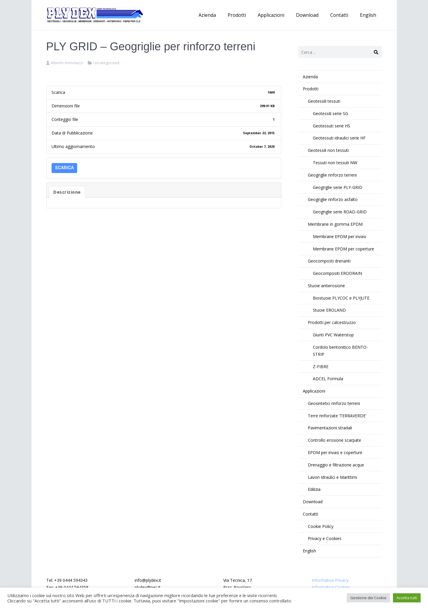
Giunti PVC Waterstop (333, 335)
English (309, 551)
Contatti (310, 514)
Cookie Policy (320, 526)
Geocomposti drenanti (329, 261)
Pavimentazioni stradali (330, 428)
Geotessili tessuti (324, 101)
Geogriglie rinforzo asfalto (333, 199)
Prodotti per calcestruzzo (332, 322)
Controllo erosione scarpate (334, 440)
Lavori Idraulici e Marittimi (332, 477)
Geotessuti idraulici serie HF (339, 138)
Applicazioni (314, 391)
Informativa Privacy (330, 580)
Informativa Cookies (331, 587)
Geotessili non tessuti (328, 150)
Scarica (64, 167)
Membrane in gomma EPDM (335, 224)
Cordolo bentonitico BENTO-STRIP (340, 350)
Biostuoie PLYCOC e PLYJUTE (341, 298)
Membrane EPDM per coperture (343, 249)
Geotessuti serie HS (331, 126)
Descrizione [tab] (67, 192)
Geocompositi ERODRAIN (337, 273)
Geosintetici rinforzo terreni (334, 403)
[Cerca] (376, 52)
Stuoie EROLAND (329, 310)
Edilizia (314, 489)
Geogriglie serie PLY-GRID (337, 187)
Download (313, 501)
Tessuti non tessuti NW (335, 162)
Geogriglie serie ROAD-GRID (340, 212)
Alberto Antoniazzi (67, 62)
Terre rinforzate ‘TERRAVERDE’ (337, 415)
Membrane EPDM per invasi (339, 236)
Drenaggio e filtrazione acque (336, 465)
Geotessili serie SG (330, 113)
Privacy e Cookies (324, 538)
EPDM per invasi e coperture (335, 452)
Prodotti (310, 89)
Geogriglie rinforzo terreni (332, 175)
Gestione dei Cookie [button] (368, 597)
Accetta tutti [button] (406, 597)
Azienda (310, 76)
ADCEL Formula (328, 378)
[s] (340, 52)
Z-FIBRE (320, 366)
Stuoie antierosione (326, 285)
